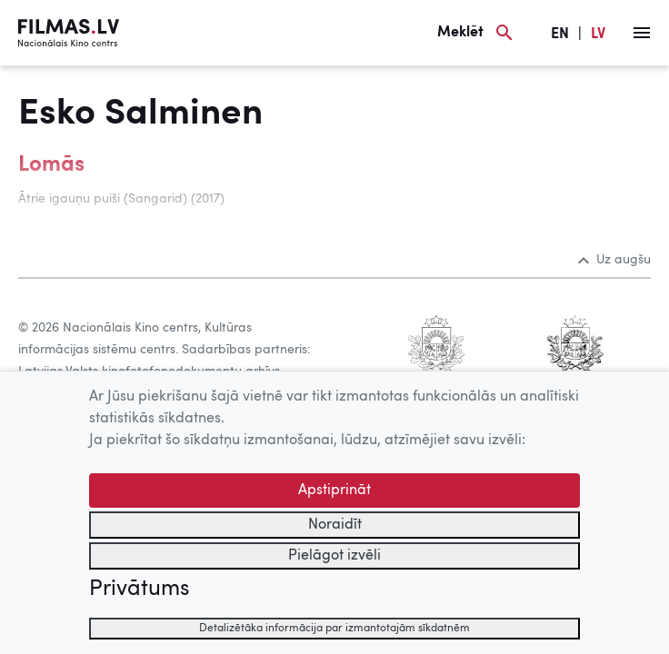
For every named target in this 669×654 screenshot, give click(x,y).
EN (560, 34)
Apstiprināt (334, 490)
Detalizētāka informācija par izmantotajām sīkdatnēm (334, 628)
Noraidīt (335, 525)
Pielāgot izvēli (334, 556)
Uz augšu (614, 259)
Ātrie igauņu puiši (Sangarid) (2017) (121, 199)
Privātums (139, 589)
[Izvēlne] (642, 32)
